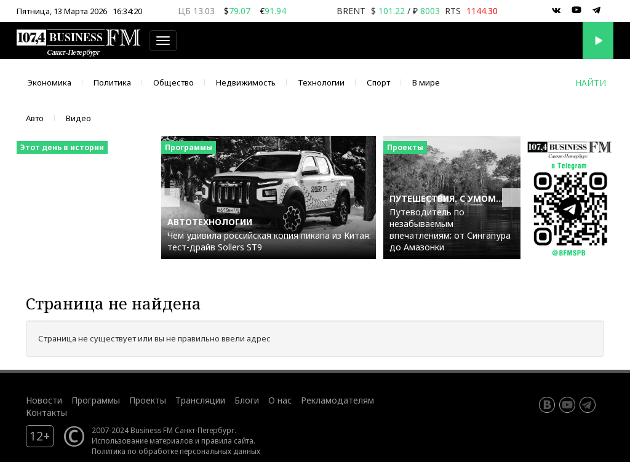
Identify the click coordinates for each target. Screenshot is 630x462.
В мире (426, 82)
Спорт (378, 82)
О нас (280, 400)
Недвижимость (246, 82)
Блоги (246, 400)
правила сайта (227, 440)
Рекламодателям (337, 400)
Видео (78, 118)
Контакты (46, 412)
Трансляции (200, 400)
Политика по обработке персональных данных (176, 451)
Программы (95, 400)
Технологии (321, 82)
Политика (112, 82)
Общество (173, 82)
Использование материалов (142, 440)
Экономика (49, 82)
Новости (44, 400)
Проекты (147, 400)
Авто (35, 118)
